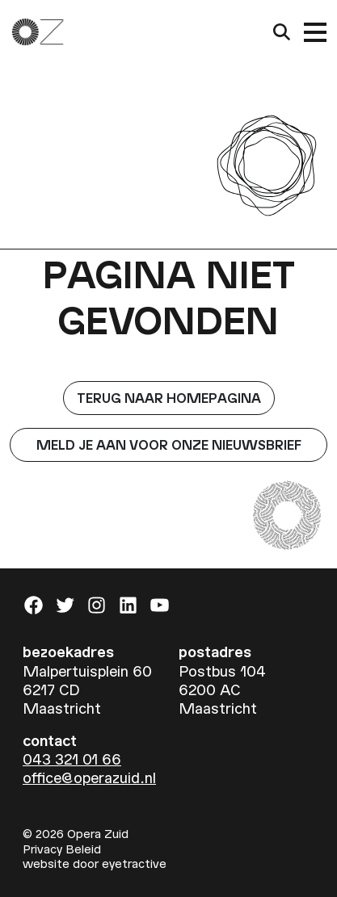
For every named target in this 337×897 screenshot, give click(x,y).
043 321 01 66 (72, 758)
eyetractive (134, 863)
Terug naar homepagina (169, 397)
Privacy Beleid (62, 848)
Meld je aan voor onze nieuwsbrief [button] (168, 444)
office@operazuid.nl (89, 777)
